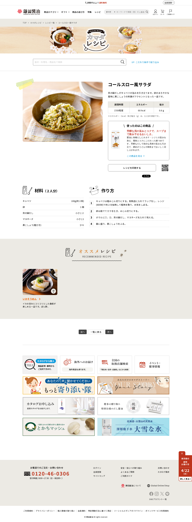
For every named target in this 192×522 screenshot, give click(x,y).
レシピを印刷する (132, 167)
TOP (25, 22)
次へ (109, 331)
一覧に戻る (96, 331)
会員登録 (168, 2)
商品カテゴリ (50, 12)
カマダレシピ (35, 22)
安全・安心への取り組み (131, 468)
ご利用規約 (28, 510)
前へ (83, 331)
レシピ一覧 (50, 22)
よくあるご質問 (127, 472)
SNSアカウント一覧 (158, 499)
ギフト (64, 12)
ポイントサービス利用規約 (157, 510)
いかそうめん (30, 298)
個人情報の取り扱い (66, 510)
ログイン (97, 468)
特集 (90, 12)
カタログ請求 (163, 472)
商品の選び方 (78, 12)
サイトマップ (99, 476)
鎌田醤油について (133, 485)
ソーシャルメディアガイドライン (128, 510)
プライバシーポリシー (45, 510)
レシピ (98, 12)
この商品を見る (134, 156)
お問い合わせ (163, 468)
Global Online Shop (160, 485)
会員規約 (81, 510)
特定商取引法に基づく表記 (99, 510)
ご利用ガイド (126, 476)
